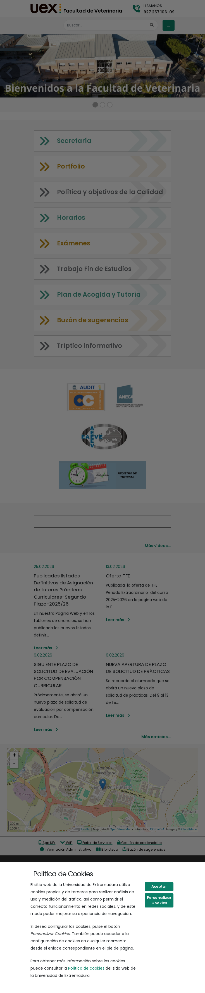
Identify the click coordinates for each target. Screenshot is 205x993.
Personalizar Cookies (159, 900)
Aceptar (159, 886)
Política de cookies (86, 968)
